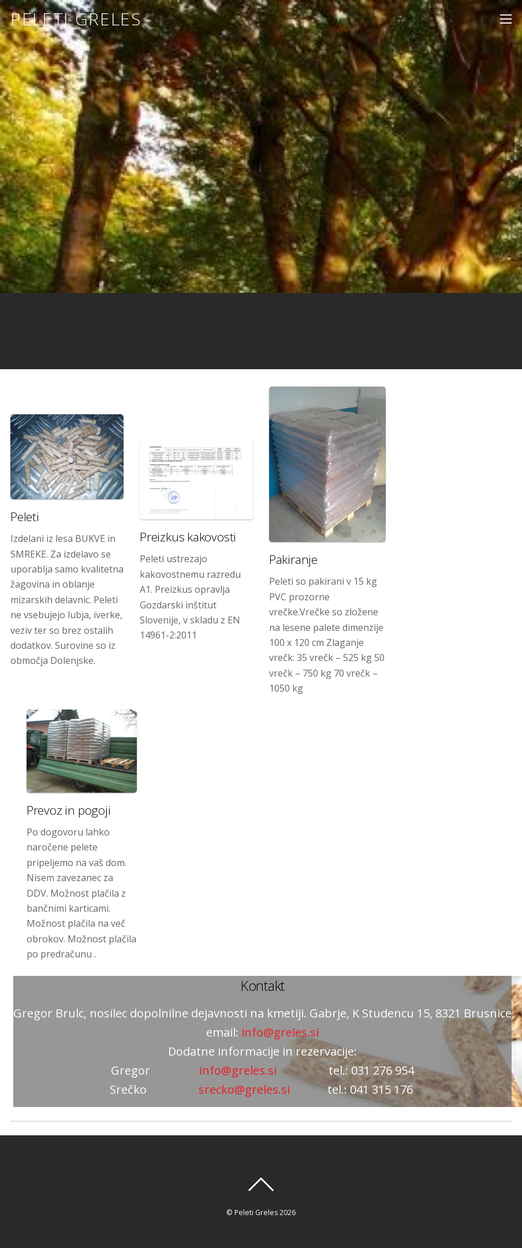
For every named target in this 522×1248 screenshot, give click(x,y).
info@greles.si (278, 1032)
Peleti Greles (256, 1212)
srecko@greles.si (244, 1089)
